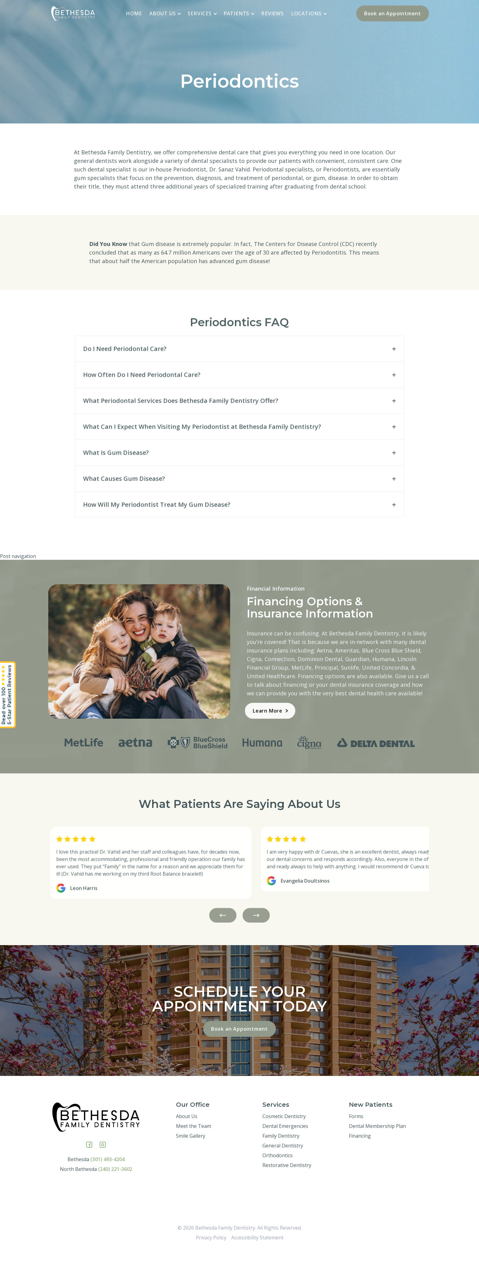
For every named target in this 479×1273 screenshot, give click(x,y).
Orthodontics (277, 1177)
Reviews (272, 13)
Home (134, 13)
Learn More (244, 710)
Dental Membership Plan (377, 1148)
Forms (356, 1138)
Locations (309, 13)
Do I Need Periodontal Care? (124, 374)
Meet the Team (193, 1148)
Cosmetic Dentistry (284, 1138)
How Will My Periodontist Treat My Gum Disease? (156, 530)
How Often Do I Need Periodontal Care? (141, 400)
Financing (360, 1157)
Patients (239, 13)
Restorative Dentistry (286, 1187)
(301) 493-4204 (107, 1181)
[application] (179, 13)
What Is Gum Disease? (116, 478)
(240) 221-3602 (115, 1191)
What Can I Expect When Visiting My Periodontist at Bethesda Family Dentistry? (202, 452)
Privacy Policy (211, 1259)
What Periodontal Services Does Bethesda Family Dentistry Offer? (180, 426)
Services (202, 13)
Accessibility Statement (257, 1259)
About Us (165, 13)
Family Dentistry (280, 1157)
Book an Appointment (392, 13)
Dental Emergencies (285, 1148)
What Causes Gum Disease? (124, 504)
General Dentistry (282, 1167)
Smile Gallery (190, 1157)
